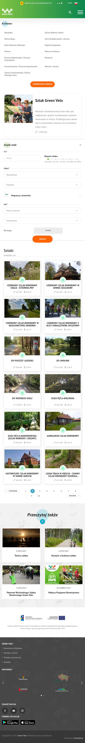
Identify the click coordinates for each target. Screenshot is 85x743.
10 (39, 496)
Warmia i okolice (52, 66)
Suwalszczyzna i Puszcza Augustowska (20, 66)
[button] (77, 3)
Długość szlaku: (51, 156)
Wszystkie (8, 32)
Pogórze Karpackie (53, 45)
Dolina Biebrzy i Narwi (54, 32)
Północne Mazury (52, 51)
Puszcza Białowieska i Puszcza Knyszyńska (17, 58)
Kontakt (7, 662)
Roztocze (48, 57)
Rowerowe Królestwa (13, 648)
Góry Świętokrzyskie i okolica (57, 39)
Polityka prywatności (12, 657)
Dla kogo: (8, 230)
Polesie (7, 51)
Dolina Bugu (9, 39)
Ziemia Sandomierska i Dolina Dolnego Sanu (17, 73)
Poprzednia (13, 491)
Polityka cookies (11, 653)
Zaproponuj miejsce (42, 84)
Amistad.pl (78, 738)
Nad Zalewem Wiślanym (14, 45)
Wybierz (48, 231)
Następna (72, 496)
